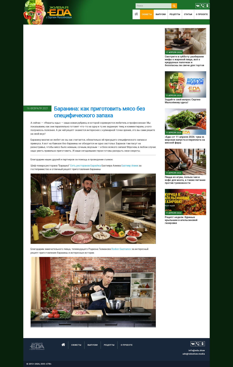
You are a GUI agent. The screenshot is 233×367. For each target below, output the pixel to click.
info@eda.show (197, 350)
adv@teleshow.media (194, 353)
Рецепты (175, 14)
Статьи (188, 14)
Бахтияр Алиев (130, 165)
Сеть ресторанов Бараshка (86, 165)
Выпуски (161, 14)
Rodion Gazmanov (121, 248)
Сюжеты (147, 14)
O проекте (202, 14)
